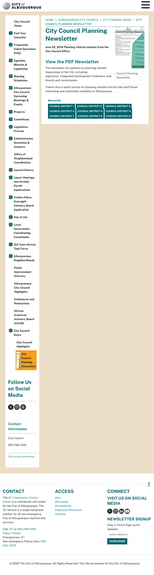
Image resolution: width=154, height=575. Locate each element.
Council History (24, 170)
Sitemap (60, 514)
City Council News (117, 20)
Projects (19, 112)
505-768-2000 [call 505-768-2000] (26, 529)
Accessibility (63, 505)
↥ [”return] (149, 484)
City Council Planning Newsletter (26, 360)
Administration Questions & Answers (23, 142)
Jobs (58, 497)
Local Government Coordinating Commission (22, 231)
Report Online (11, 533)
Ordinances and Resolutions (24, 301)
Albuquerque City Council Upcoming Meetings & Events (22, 96)
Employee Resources (68, 510)
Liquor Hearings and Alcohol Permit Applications (24, 183)
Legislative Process (21, 129)
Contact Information (17, 426)
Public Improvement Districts (22, 272)
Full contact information (21, 456)
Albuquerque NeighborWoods (24, 258)
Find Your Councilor (20, 35)
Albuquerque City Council (78, 20)
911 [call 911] (23, 537)
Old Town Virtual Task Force (25, 246)
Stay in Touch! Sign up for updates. (123, 527)
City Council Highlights (24, 344)
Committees (21, 119)
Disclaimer (62, 501)
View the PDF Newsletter (72, 61)
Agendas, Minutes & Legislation (21, 64)
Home (49, 20)
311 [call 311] (11, 529)
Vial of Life (20, 217)
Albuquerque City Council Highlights (23, 287)
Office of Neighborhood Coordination (23, 158)
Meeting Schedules (20, 78)
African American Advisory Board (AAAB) (24, 317)
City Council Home (22, 23)
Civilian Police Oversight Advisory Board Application (24, 203)
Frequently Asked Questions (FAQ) (25, 49)
